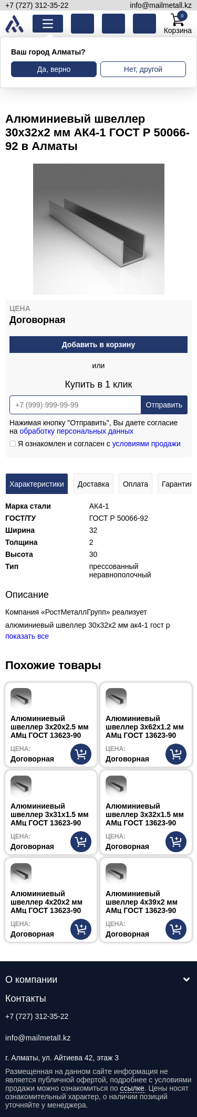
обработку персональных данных (76, 431)
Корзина (178, 24)
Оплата (135, 484)
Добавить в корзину (99, 344)
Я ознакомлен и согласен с (95, 443)
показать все (27, 636)
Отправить (164, 405)
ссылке (132, 1088)
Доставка (93, 484)
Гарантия (177, 484)
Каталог (56, 23)
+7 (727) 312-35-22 (36, 5)
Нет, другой (143, 69)
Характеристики (36, 484)
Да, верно (53, 69)
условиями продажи (146, 443)
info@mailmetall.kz (161, 5)
